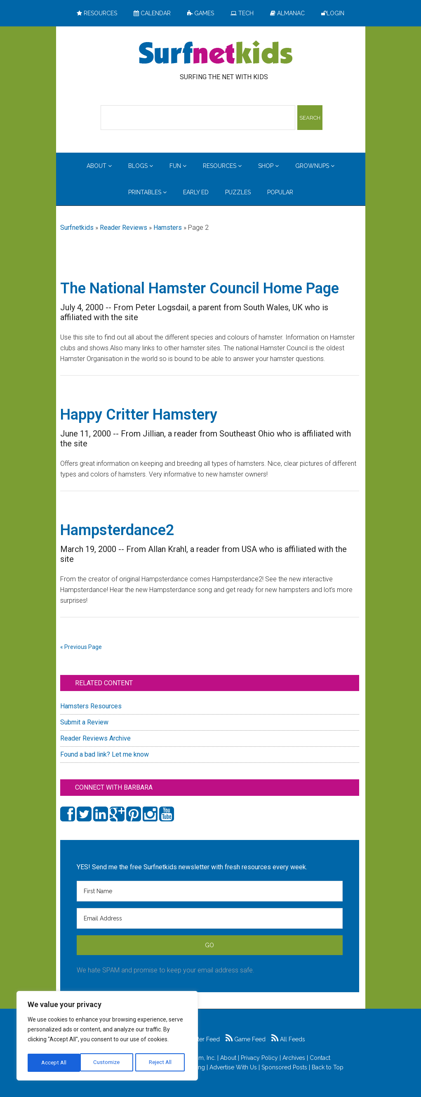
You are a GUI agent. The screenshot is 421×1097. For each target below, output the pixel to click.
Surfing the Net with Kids (215, 53)
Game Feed (246, 1039)
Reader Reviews (123, 227)
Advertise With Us (233, 1067)
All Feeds (288, 1039)
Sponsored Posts (284, 1067)
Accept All (161, 1062)
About (228, 1058)
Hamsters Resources (91, 706)
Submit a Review (84, 722)
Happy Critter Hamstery (138, 414)
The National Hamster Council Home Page (199, 288)
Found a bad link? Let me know (104, 754)
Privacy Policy (259, 1058)
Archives (293, 1058)
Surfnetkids (77, 227)
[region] (107, 1037)
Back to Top (327, 1067)
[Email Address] (210, 918)
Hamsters (167, 227)
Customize (54, 1062)
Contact (320, 1058)
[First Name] (210, 891)
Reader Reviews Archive (95, 738)
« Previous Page (81, 647)
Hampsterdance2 (117, 530)
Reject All (108, 1062)
